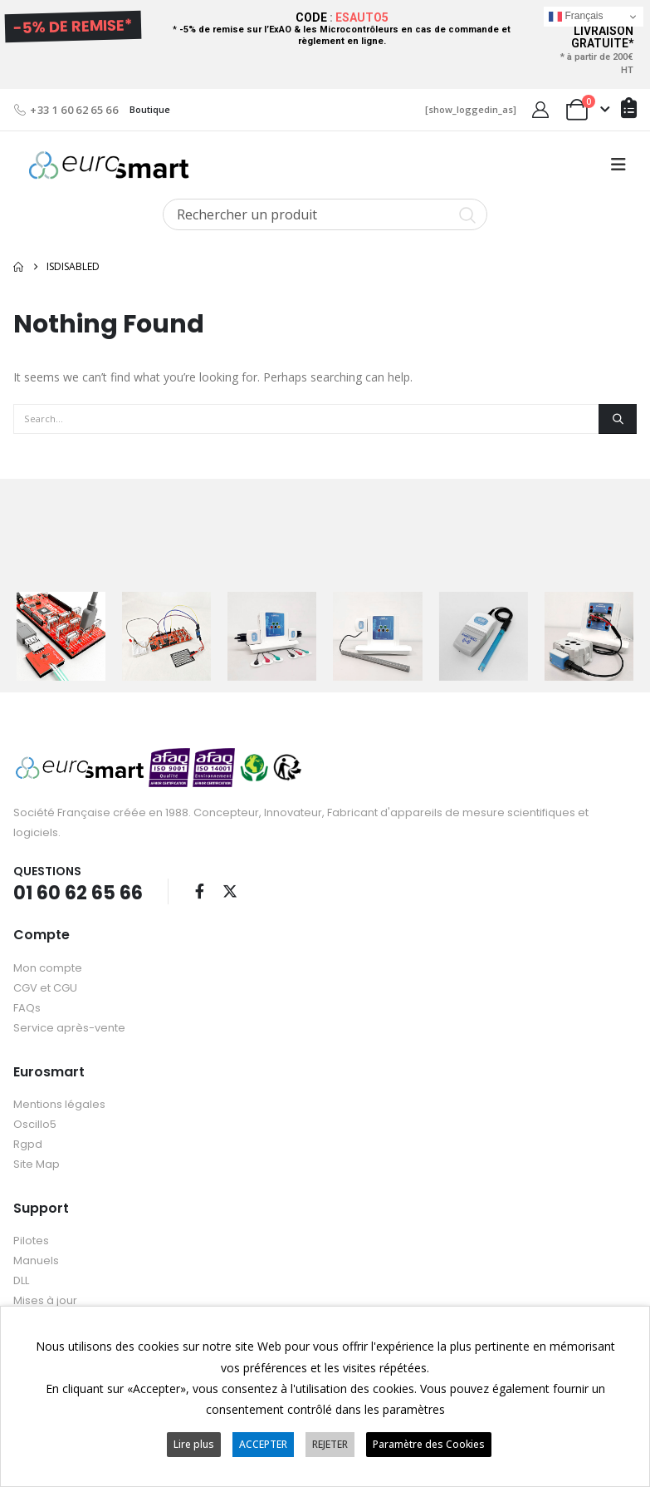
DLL (21, 1280)
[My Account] (540, 109)
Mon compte (47, 967)
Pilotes (31, 1240)
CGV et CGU (45, 987)
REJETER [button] (330, 1444)
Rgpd (27, 1143)
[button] (618, 164)
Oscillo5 (34, 1123)
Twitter (229, 890)
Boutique (150, 109)
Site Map (36, 1163)
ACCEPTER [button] (263, 1444)
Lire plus (193, 1444)
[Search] (618, 419)
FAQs (27, 1007)
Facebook (199, 890)
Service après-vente (69, 1027)
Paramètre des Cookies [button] (429, 1444)
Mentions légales (59, 1103)
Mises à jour (45, 1299)
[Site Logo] (109, 165)
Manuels (36, 1260)
